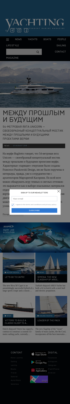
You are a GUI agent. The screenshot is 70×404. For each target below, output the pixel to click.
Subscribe (34, 210)
